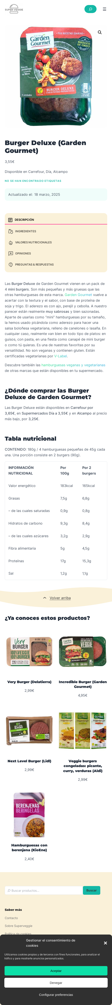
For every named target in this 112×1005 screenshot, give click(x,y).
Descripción (21, 220)
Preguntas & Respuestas (31, 265)
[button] (105, 943)
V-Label (60, 356)
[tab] (56, 220)
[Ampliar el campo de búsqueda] (90, 9)
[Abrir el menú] (104, 9)
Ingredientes (22, 231)
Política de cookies (18, 934)
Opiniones (19, 253)
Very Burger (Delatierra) (29, 682)
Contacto (11, 918)
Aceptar (56, 971)
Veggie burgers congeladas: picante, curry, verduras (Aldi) (82, 766)
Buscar (91, 890)
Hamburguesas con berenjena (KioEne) (29, 847)
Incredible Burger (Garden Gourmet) (83, 684)
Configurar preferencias (56, 995)
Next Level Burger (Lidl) (29, 761)
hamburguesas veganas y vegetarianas (73, 365)
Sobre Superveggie (18, 926)
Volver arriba (60, 598)
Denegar (56, 983)
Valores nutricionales (30, 242)
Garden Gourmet (78, 295)
